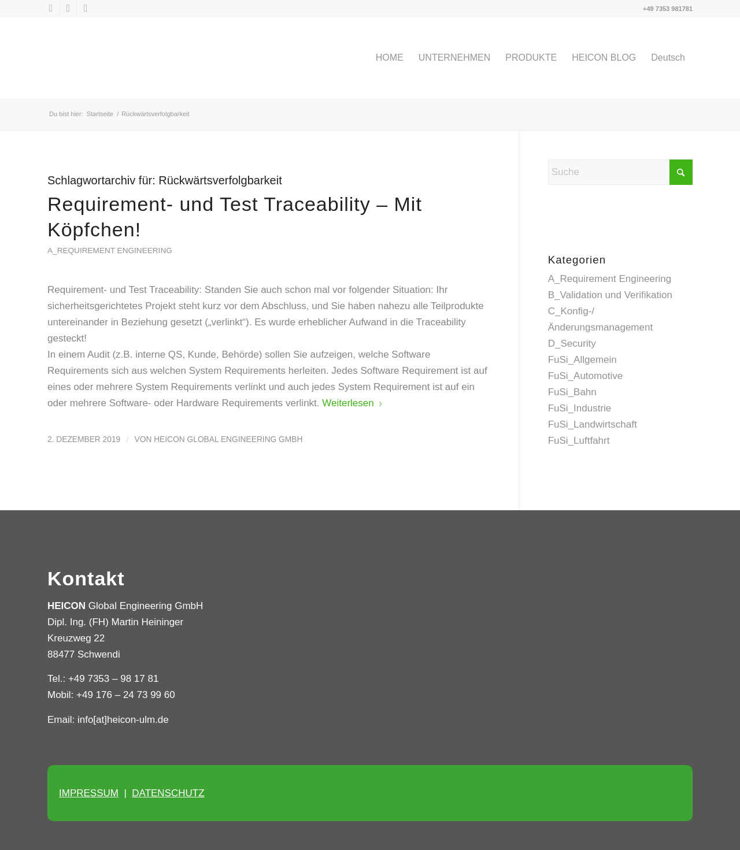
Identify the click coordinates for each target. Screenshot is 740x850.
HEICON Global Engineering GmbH (228, 439)
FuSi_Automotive (585, 375)
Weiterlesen (352, 403)
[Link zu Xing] (85, 8)
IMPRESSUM (89, 793)
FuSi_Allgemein (582, 359)
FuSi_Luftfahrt (579, 440)
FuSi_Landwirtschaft (592, 424)
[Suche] (620, 172)
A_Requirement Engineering (109, 250)
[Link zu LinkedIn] (68, 8)
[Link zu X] (50, 8)
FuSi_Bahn (572, 392)
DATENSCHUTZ (168, 793)
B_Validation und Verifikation (610, 294)
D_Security (572, 343)
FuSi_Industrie (580, 408)
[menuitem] (389, 57)
